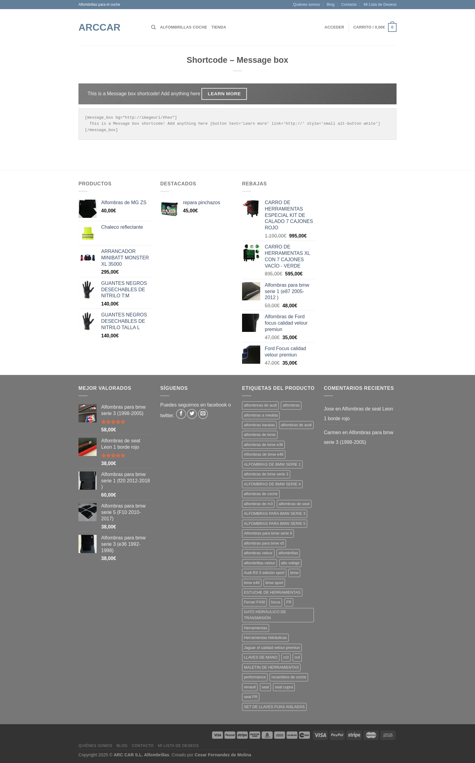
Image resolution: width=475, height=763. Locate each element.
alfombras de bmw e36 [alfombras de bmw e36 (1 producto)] (263, 444)
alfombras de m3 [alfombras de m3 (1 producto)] (258, 503)
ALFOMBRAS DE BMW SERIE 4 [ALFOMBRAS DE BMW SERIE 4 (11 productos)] (272, 484)
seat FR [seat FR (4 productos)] (250, 696)
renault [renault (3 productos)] (250, 687)
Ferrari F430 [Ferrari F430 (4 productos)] (254, 602)
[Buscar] (153, 27)
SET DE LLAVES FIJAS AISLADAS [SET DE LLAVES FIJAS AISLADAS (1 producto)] (274, 706)
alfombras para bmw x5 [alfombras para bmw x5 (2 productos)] (264, 543)
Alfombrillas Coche (183, 27)
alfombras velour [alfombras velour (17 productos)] (258, 553)
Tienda (218, 27)
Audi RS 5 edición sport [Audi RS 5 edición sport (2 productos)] (264, 572)
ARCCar (99, 27)
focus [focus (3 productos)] (276, 602)
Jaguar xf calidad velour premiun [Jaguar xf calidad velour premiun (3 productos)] (272, 647)
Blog (331, 4)
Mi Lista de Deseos (380, 4)
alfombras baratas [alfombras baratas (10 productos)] (259, 425)
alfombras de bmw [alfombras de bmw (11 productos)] (260, 434)
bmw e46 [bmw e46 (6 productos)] (252, 582)
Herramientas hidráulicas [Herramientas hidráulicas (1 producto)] (265, 637)
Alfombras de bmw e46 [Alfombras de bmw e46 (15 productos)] (264, 454)
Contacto (349, 4)
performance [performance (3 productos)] (255, 677)
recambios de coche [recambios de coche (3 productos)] (288, 677)
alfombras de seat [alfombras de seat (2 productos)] (294, 503)
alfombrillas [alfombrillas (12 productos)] (288, 553)
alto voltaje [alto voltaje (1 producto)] (290, 563)
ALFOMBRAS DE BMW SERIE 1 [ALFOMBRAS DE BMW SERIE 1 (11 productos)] (272, 464)
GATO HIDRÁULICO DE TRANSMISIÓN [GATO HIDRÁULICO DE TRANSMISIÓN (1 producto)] (265, 614)
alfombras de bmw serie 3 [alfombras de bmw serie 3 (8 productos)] (266, 474)
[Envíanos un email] (203, 414)
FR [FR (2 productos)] (288, 602)
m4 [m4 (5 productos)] (297, 657)
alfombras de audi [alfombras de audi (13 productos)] (296, 425)
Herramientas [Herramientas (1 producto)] (255, 628)
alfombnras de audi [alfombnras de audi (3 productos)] (260, 405)
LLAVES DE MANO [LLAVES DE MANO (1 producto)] (260, 657)
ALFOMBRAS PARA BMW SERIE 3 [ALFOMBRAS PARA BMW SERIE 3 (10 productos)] (274, 513)
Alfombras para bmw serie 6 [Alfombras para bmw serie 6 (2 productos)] (268, 533)
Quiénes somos (306, 4)
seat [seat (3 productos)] (265, 687)
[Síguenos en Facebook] (181, 414)
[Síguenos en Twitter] (192, 414)
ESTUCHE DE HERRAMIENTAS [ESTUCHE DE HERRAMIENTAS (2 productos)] (272, 592)
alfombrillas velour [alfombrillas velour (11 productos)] (259, 563)
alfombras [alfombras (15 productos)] (291, 405)
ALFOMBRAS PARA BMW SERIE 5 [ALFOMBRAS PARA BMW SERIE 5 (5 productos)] (274, 523)
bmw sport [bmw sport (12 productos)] (274, 582)
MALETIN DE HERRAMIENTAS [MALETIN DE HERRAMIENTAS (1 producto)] (271, 667)
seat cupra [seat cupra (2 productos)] (284, 687)
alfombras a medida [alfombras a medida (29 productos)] (261, 415)
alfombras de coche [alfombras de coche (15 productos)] (261, 493)
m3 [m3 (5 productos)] (286, 657)
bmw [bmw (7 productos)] (294, 572)
